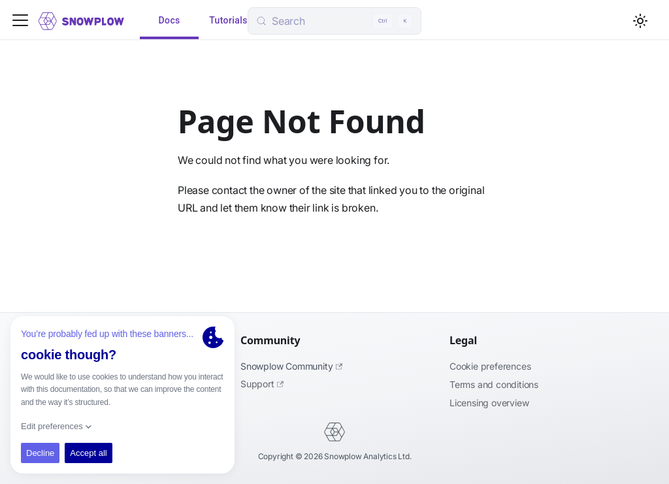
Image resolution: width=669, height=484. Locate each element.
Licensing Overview (489, 402)
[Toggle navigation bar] (20, 21)
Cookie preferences (489, 366)
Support (262, 383)
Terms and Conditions (493, 384)
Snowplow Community (291, 366)
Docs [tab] (169, 21)
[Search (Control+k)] (334, 21)
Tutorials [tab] (228, 21)
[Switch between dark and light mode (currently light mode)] (640, 20)
